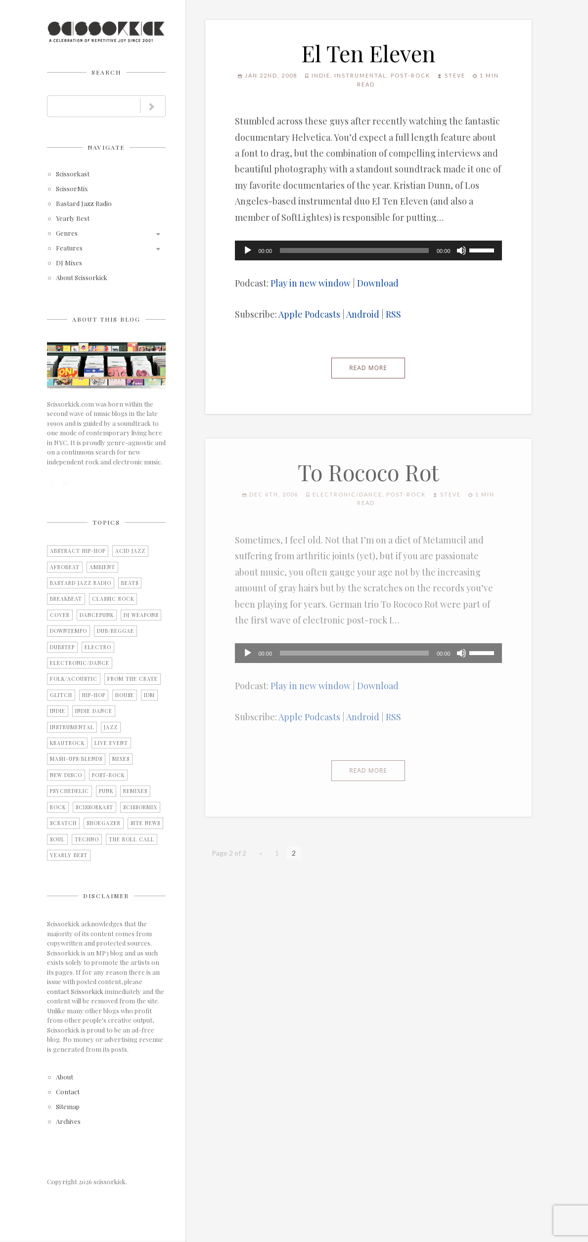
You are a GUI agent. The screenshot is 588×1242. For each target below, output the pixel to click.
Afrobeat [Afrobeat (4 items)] (65, 567)
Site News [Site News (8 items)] (145, 823)
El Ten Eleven (368, 53)
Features (69, 248)
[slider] (354, 250)
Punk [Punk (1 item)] (106, 790)
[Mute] (461, 250)
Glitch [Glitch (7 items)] (61, 695)
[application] (368, 250)
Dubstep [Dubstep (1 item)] (62, 647)
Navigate (106, 147)
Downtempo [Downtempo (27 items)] (68, 630)
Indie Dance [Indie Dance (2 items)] (93, 710)
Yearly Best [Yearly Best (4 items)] (69, 855)
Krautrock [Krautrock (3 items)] (67, 743)
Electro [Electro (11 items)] (98, 647)
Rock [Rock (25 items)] (58, 807)
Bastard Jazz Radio (84, 203)
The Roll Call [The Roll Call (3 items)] (131, 839)
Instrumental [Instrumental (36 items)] (72, 727)
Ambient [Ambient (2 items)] (102, 567)
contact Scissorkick (75, 991)
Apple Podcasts (309, 314)
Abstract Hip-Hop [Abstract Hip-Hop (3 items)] (77, 550)
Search (106, 72)
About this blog (106, 319)
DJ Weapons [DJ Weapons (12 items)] (141, 615)
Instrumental (360, 75)
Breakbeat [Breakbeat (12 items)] (66, 598)
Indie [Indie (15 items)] (57, 710)
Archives (68, 1121)
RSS (393, 314)
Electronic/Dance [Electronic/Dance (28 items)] (79, 663)
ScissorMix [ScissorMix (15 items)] (140, 807)
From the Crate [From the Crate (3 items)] (132, 678)
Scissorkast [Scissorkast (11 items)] (94, 807)
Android (362, 314)
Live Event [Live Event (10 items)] (111, 743)
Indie (321, 75)
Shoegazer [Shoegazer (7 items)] (104, 823)
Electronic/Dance (347, 494)
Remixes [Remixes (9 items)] (135, 790)
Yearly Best (73, 218)
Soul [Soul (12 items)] (57, 839)
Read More (368, 368)
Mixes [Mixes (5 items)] (121, 758)
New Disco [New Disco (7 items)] (66, 775)
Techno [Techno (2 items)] (87, 839)
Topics (106, 522)
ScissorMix (72, 189)
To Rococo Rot (368, 472)
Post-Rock (410, 75)
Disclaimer (106, 896)
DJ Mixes (69, 263)
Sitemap (68, 1107)
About (64, 1077)
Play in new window (311, 283)
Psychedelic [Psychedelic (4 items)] (69, 790)
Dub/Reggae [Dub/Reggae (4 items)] (115, 630)
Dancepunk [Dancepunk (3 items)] (97, 615)
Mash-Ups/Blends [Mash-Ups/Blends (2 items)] (76, 758)
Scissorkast (73, 174)
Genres (67, 233)
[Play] (248, 250)
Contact (68, 1092)
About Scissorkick (81, 278)
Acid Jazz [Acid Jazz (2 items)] (130, 550)
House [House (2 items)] (124, 695)
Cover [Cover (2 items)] (60, 615)
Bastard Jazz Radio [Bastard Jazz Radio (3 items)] (80, 583)
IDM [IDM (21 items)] (149, 695)
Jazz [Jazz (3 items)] (111, 727)
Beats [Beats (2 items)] (129, 583)
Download (378, 283)
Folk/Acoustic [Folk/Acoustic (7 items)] (73, 678)
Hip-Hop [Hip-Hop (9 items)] (93, 695)
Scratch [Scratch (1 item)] (63, 823)
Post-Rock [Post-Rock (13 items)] (108, 775)
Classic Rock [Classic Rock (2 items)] (113, 598)
